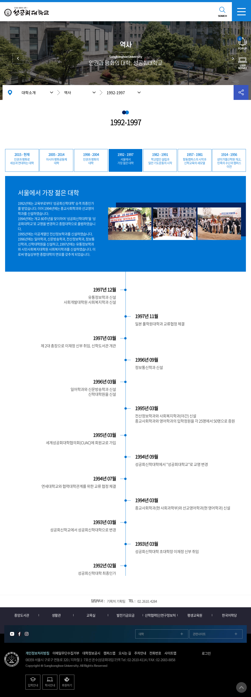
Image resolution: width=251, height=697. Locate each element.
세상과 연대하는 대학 (21, 158)
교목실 (90, 615)
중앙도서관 (21, 615)
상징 (18, 58)
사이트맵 (170, 653)
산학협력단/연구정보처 (160, 615)
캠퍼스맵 (109, 653)
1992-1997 (116, 92)
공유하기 (241, 92)
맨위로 (241, 687)
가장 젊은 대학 (125, 158)
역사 (67, 92)
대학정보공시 (91, 653)
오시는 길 (124, 653)
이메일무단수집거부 (65, 653)
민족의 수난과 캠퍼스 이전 (229, 160)
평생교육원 (194, 615)
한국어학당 (229, 615)
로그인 (206, 653)
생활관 (56, 615)
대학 (56, 158)
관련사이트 (199, 634)
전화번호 (155, 653)
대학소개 (29, 92)
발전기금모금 (125, 615)
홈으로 (10, 92)
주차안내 (140, 653)
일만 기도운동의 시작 (160, 158)
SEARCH (222, 15)
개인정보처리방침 (37, 653)
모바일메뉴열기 (241, 11)
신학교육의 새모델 (194, 158)
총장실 (233, 58)
